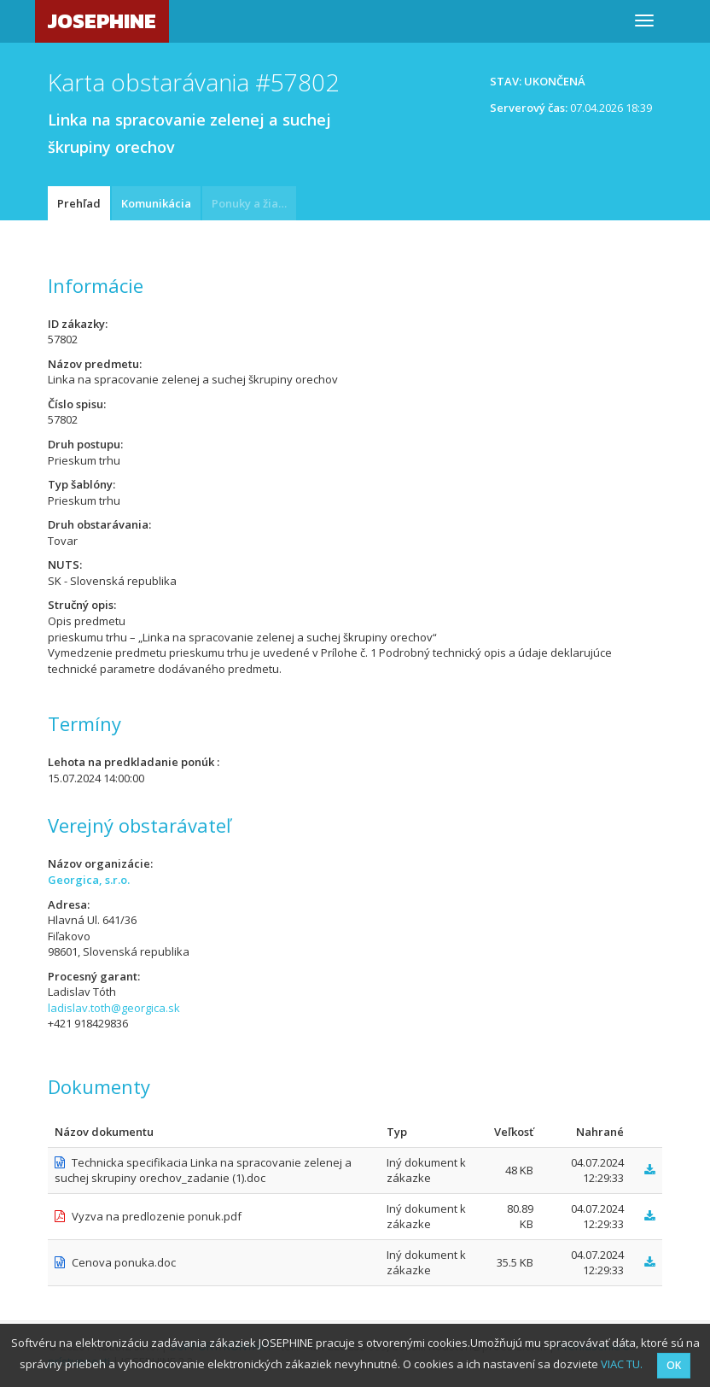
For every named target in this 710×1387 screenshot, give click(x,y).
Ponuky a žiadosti (254, 203)
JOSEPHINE (102, 21)
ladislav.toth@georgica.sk (114, 1007)
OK (673, 1365)
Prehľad (79, 203)
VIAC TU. (622, 1364)
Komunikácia (156, 203)
